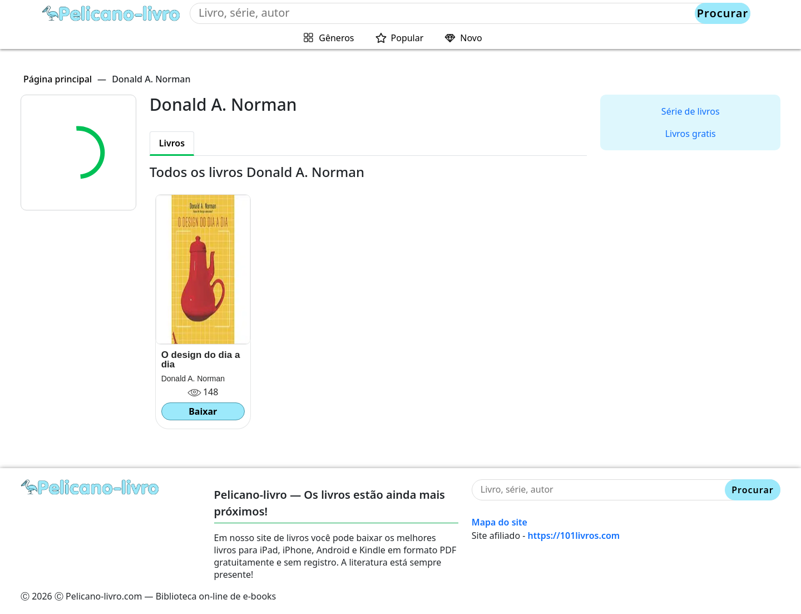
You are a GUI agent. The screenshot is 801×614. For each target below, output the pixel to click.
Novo (471, 38)
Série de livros (690, 111)
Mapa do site (499, 522)
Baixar (203, 411)
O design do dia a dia (200, 359)
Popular (407, 38)
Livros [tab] (172, 143)
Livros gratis (690, 133)
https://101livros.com (574, 535)
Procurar (722, 13)
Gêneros (336, 38)
